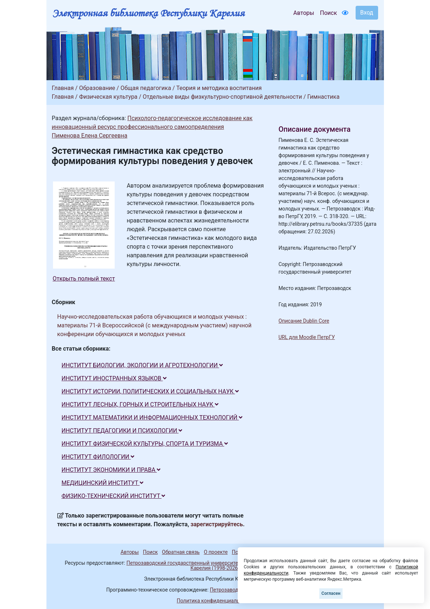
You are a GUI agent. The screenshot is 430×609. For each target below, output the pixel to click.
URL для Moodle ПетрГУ (306, 337)
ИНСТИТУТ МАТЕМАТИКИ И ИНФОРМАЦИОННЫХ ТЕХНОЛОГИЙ (152, 417)
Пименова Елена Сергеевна (89, 135)
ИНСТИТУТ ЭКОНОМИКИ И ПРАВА (111, 469)
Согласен (331, 593)
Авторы (303, 12)
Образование (97, 88)
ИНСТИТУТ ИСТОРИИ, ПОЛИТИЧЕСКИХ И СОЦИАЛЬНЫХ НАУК (150, 391)
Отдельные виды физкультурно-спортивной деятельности (222, 96)
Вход (366, 12)
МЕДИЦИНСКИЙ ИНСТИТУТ (102, 482)
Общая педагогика (145, 88)
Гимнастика (323, 96)
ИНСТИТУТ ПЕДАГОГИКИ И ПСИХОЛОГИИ (122, 430)
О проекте (216, 552)
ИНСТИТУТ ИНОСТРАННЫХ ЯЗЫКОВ (114, 378)
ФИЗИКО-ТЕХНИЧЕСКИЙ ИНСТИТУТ (113, 495)
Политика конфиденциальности (215, 601)
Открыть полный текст (84, 278)
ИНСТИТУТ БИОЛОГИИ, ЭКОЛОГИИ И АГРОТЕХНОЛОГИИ (142, 365)
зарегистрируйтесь (217, 524)
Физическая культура (108, 96)
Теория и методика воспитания (219, 88)
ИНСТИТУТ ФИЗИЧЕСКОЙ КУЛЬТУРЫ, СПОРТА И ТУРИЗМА (145, 443)
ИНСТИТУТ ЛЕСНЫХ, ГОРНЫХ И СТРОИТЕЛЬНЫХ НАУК (140, 404)
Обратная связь (181, 552)
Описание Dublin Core (303, 321)
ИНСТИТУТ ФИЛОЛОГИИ (98, 456)
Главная (63, 88)
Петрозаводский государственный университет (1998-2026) (197, 563)
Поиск (328, 12)
